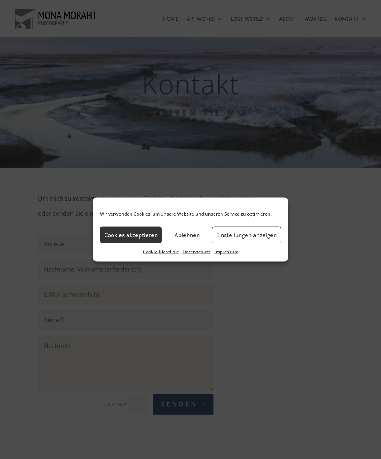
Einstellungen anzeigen (246, 235)
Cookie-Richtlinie (161, 251)
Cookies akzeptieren (131, 235)
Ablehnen (187, 235)
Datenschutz (197, 251)
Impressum (226, 251)
